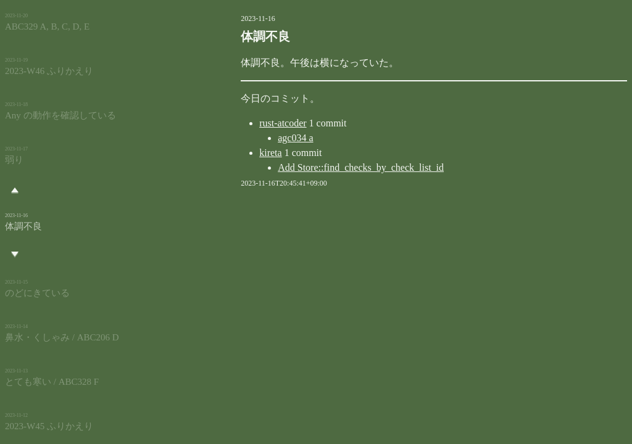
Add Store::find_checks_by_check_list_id (314, 167)
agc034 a (249, 138)
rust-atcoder (236, 123)
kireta (224, 152)
